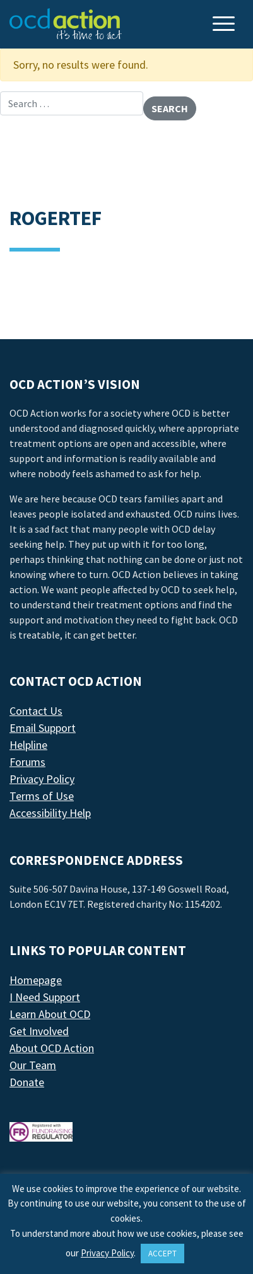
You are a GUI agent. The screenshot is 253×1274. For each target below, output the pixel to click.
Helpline (28, 745)
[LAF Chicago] (65, 24)
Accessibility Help (50, 813)
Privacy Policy (41, 779)
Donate (26, 1082)
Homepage (35, 980)
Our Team (32, 1065)
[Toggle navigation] (225, 24)
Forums (27, 762)
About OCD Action (51, 1048)
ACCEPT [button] (162, 1253)
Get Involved (39, 1031)
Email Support (42, 728)
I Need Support (44, 997)
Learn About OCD (49, 1014)
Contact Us (35, 711)
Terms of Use (41, 796)
